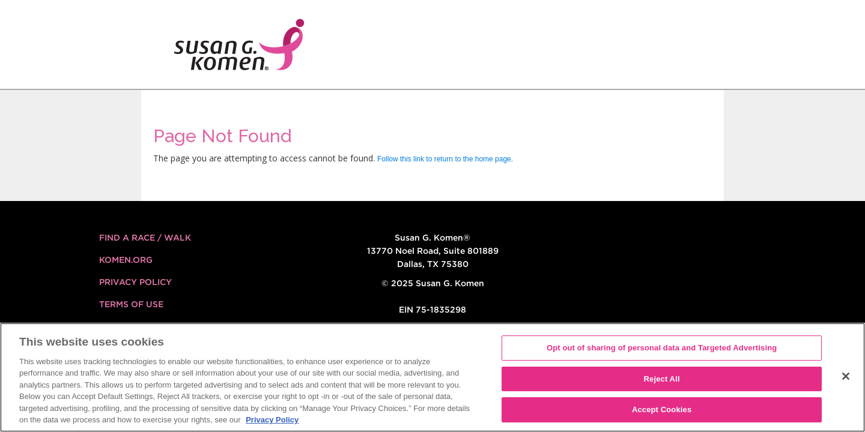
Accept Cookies (661, 409)
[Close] (846, 376)
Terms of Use (131, 304)
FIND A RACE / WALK (145, 237)
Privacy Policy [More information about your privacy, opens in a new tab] (272, 419)
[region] (432, 377)
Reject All (662, 378)
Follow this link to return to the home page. (445, 159)
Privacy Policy (135, 282)
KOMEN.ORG (126, 260)
